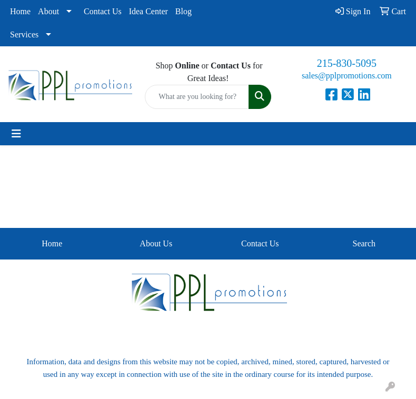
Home (20, 11)
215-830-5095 (347, 63)
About (48, 11)
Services (24, 34)
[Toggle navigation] (16, 133)
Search (363, 243)
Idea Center (148, 11)
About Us (156, 243)
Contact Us (103, 11)
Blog (183, 11)
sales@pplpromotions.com (347, 75)
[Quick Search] (197, 97)
